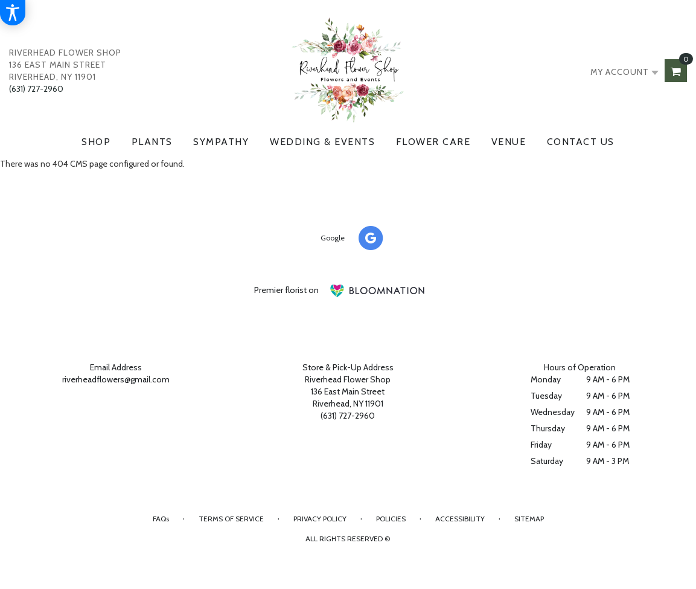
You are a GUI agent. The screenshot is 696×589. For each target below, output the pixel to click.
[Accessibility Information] (12, 12)
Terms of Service (231, 518)
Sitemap (529, 518)
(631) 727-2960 (36, 88)
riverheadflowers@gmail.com (116, 379)
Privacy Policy (319, 518)
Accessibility (460, 518)
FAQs (161, 518)
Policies (391, 518)
